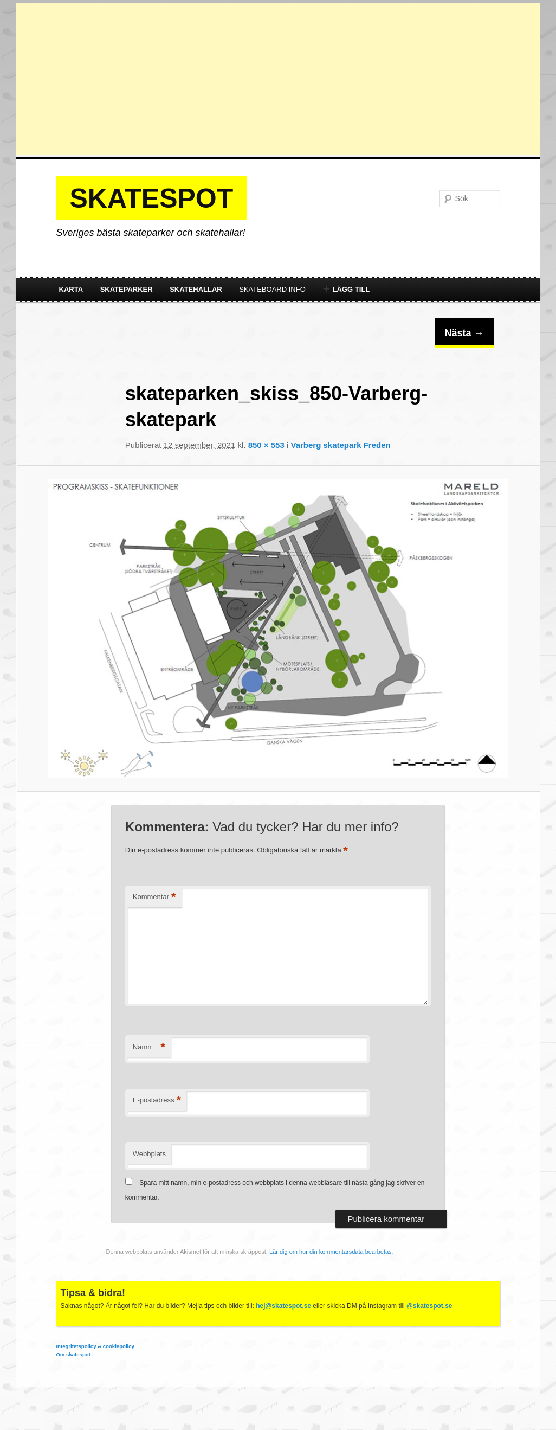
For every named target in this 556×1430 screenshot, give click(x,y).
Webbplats (149, 1154)
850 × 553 (266, 445)
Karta (71, 289)
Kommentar (154, 897)
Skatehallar (196, 289)
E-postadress (157, 1100)
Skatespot (151, 198)
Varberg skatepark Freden (340, 445)
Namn (149, 1047)
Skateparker (126, 289)
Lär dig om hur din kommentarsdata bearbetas (330, 1251)
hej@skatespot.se (283, 1306)
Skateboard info (272, 289)
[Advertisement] (278, 79)
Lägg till (346, 289)
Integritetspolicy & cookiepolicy (95, 1346)
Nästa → (464, 333)
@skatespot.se (429, 1306)
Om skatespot (73, 1354)
